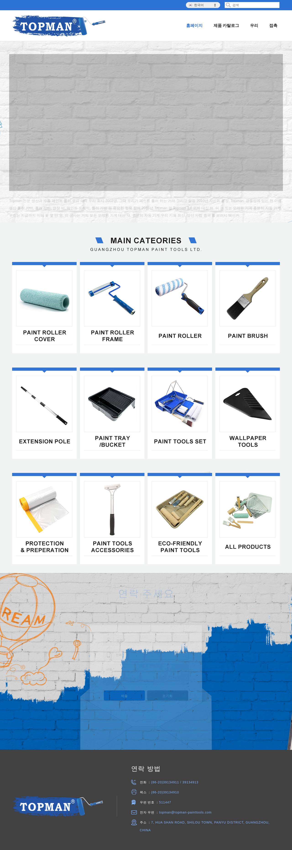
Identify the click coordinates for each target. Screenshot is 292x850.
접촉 (273, 25)
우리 (254, 25)
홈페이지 (194, 25)
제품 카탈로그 (226, 25)
